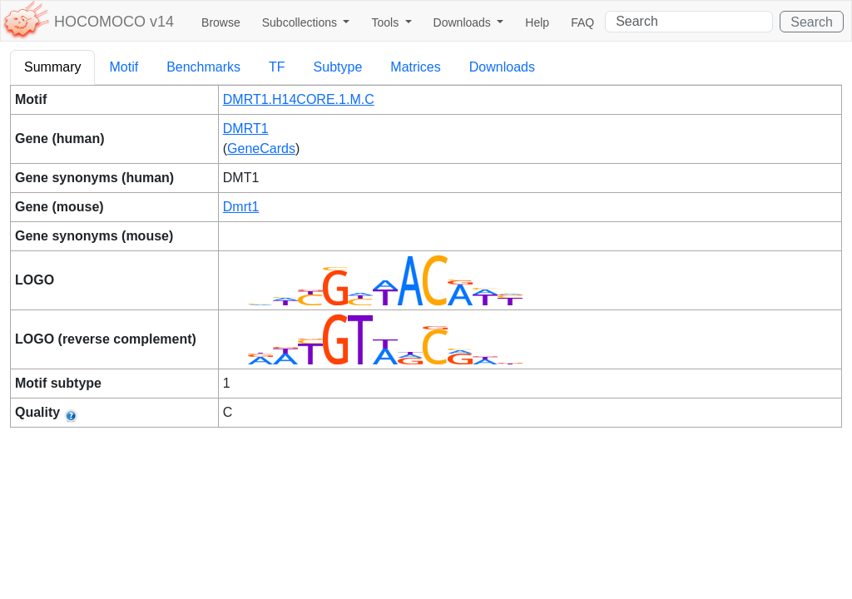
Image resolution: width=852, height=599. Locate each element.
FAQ (582, 22)
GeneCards (261, 148)
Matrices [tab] (415, 67)
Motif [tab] (123, 67)
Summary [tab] (52, 67)
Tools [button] (386, 22)
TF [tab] (277, 67)
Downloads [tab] (502, 67)
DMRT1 (246, 128)
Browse (220, 22)
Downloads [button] (463, 22)
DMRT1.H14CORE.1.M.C (298, 99)
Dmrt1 (241, 207)
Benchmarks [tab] (203, 67)
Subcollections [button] (301, 22)
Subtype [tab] (338, 67)
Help (537, 22)
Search (811, 22)
